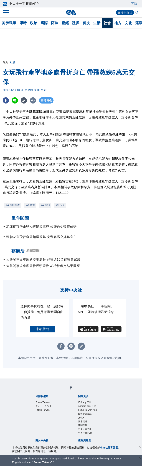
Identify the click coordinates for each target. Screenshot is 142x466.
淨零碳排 (82, 421)
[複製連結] (24, 100)
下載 (134, 3)
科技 (86, 23)
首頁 (5, 62)
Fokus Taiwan (43, 410)
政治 (33, 23)
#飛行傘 (60, 205)
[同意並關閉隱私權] (140, 447)
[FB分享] (6, 100)
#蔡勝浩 (30, 205)
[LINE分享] (15, 100)
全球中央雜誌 (85, 413)
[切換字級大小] (33, 100)
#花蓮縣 (45, 205)
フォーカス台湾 (43, 406)
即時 (23, 23)
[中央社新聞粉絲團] (71, 388)
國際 (44, 23)
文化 (128, 23)
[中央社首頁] (71, 12)
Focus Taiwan (43, 402)
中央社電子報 (85, 429)
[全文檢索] (137, 13)
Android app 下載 (87, 406)
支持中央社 (125, 12)
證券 (75, 23)
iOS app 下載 (85, 402)
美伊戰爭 (9, 23)
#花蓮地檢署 (13, 205)
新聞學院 (82, 425)
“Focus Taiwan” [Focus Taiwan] (42, 462)
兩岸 (54, 23)
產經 (65, 23)
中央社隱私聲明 (109, 447)
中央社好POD (85, 433)
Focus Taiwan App (87, 410)
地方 (117, 23)
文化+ (81, 417)
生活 (96, 23)
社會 (107, 23)
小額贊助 (42, 329)
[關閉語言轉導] (140, 458)
